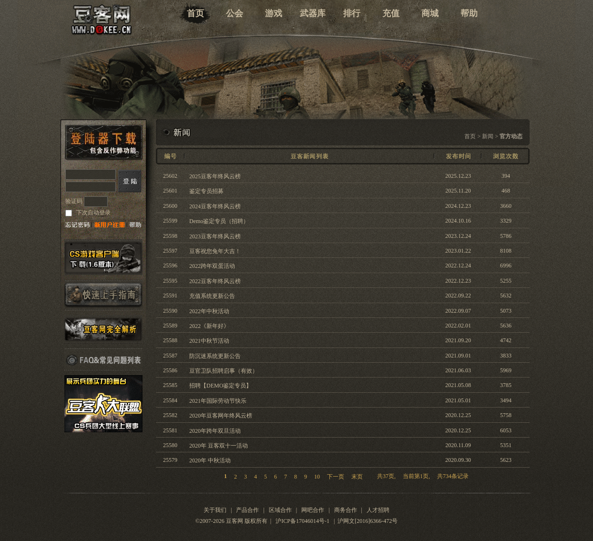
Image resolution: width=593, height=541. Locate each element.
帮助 (469, 13)
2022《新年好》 (209, 326)
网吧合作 (312, 510)
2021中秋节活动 (209, 340)
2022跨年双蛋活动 (212, 266)
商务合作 (345, 510)
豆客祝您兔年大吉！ (215, 251)
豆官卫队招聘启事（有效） (223, 370)
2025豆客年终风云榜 (215, 176)
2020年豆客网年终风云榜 (220, 415)
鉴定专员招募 (206, 191)
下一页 (335, 476)
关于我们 (215, 510)
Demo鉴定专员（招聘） (219, 221)
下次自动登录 (93, 212)
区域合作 (280, 510)
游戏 (273, 13)
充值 (390, 13)
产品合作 (247, 510)
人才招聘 (378, 510)
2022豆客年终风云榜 (215, 281)
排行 (351, 13)
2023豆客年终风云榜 (215, 236)
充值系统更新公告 (212, 296)
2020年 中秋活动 (210, 460)
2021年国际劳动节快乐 (217, 401)
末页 (353, 476)
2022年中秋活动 (209, 311)
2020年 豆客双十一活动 (218, 445)
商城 (430, 13)
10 (317, 476)
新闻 (487, 136)
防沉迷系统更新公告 (215, 356)
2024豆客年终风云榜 (215, 206)
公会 (234, 13)
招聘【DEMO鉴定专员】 (220, 385)
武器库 (313, 13)
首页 (195, 13)
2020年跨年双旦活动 (215, 431)
